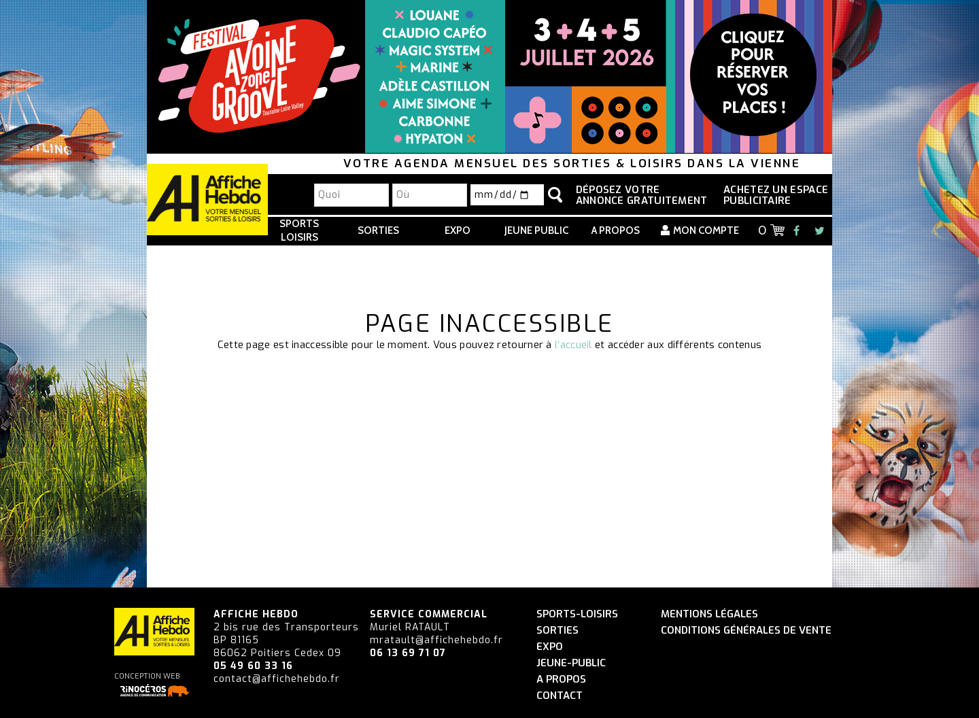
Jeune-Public (571, 663)
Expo (457, 230)
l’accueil (573, 345)
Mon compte (706, 230)
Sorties (378, 230)
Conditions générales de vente (746, 630)
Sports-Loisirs (577, 614)
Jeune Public (536, 230)
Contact (559, 695)
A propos (615, 230)
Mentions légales (709, 614)
